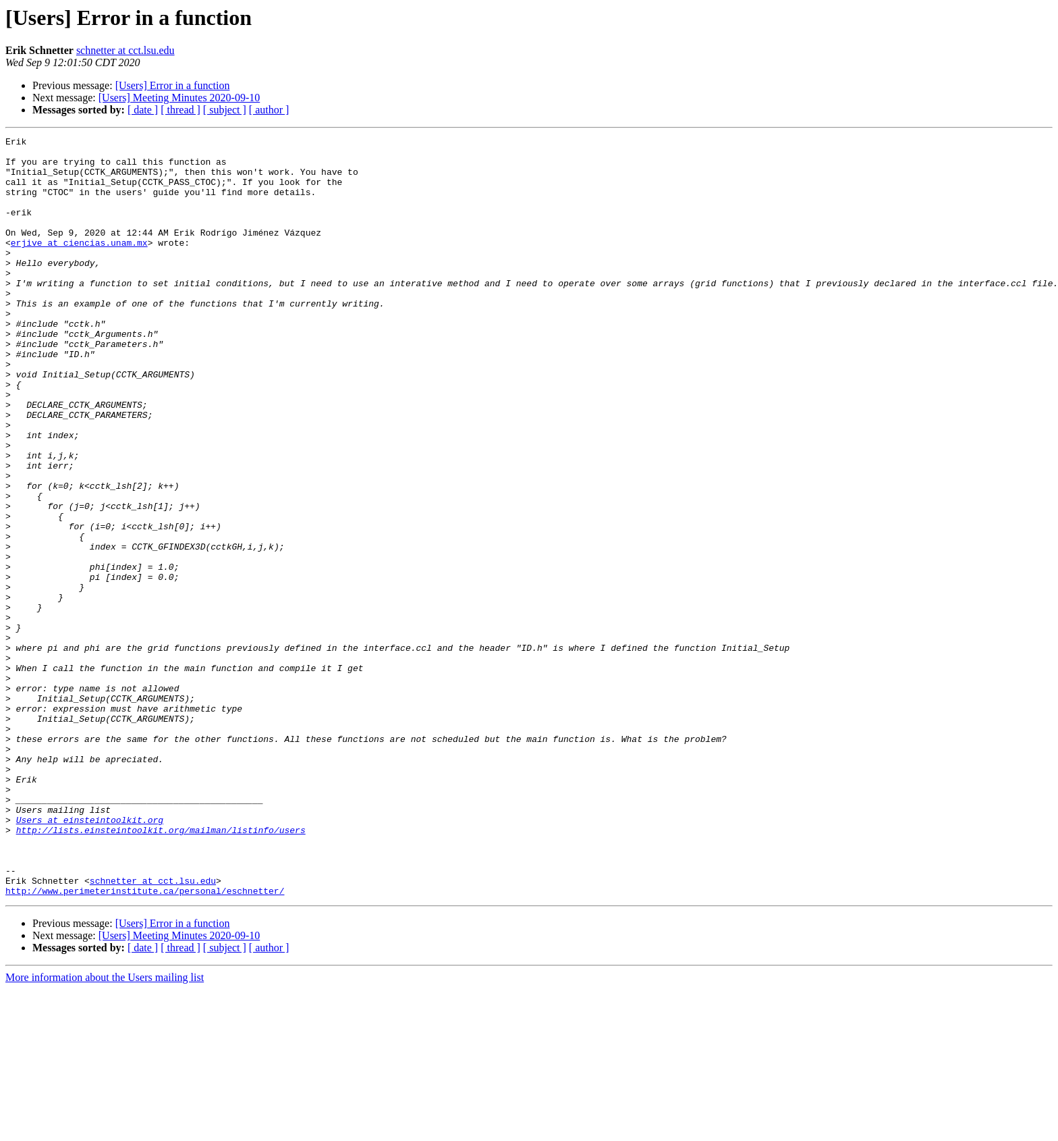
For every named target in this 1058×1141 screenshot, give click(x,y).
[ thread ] (180, 109)
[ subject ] (224, 109)
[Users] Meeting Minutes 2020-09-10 (179, 97)
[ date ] (143, 109)
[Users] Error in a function (172, 85)
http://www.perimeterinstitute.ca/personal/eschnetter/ (144, 1042)
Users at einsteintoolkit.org (89, 957)
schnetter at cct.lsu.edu (125, 50)
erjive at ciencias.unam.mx (79, 265)
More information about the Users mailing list (104, 1129)
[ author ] (269, 109)
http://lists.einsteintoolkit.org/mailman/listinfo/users (161, 969)
